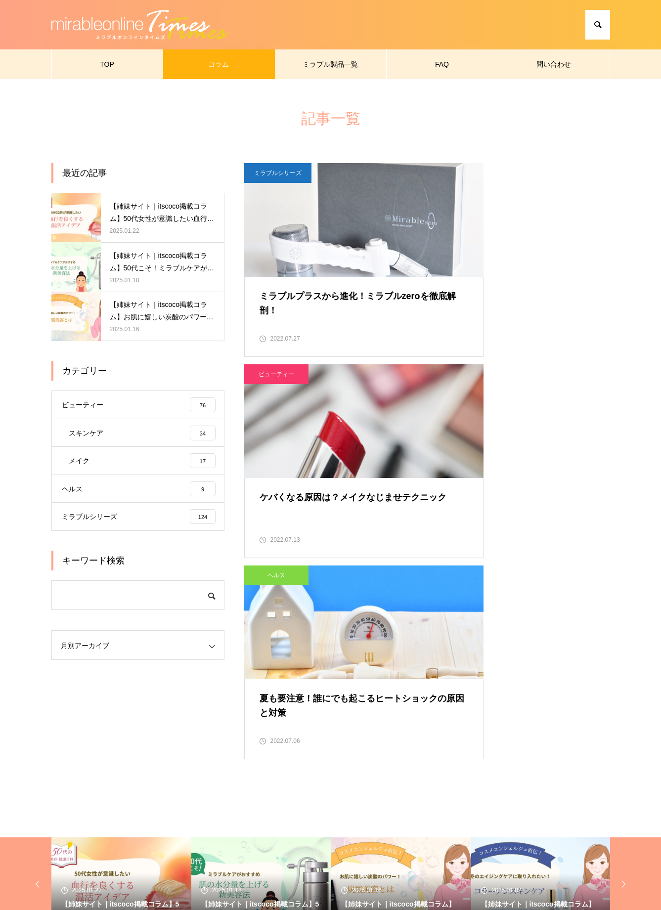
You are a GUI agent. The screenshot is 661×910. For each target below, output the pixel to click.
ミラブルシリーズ (278, 173)
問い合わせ (553, 64)
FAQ (442, 64)
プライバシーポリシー (489, 849)
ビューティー (469, 173)
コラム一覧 (262, 849)
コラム (218, 64)
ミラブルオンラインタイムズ (182, 849)
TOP (107, 64)
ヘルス (276, 386)
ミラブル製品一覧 (330, 64)
